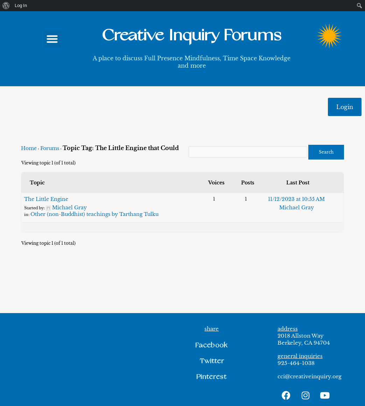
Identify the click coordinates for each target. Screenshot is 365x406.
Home (29, 148)
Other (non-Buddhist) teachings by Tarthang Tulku (94, 214)
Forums (49, 148)
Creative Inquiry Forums (191, 35)
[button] (52, 39)
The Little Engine (46, 199)
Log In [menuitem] (21, 5)
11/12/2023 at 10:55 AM (296, 199)
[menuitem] (6, 5)
